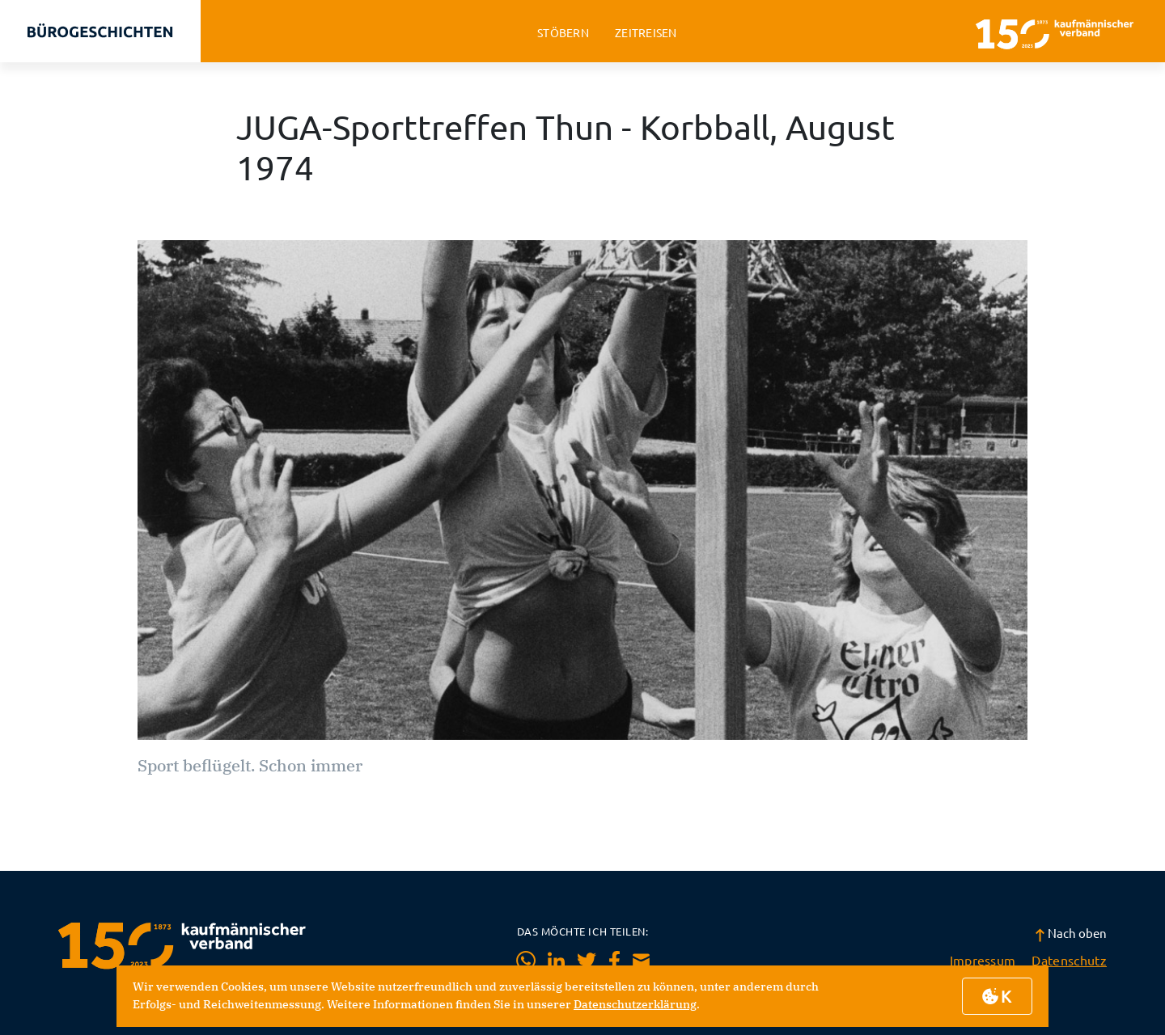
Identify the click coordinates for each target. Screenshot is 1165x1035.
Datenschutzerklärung (635, 1004)
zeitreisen (646, 33)
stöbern (563, 33)
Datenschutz (1069, 960)
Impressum (983, 960)
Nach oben (1071, 932)
